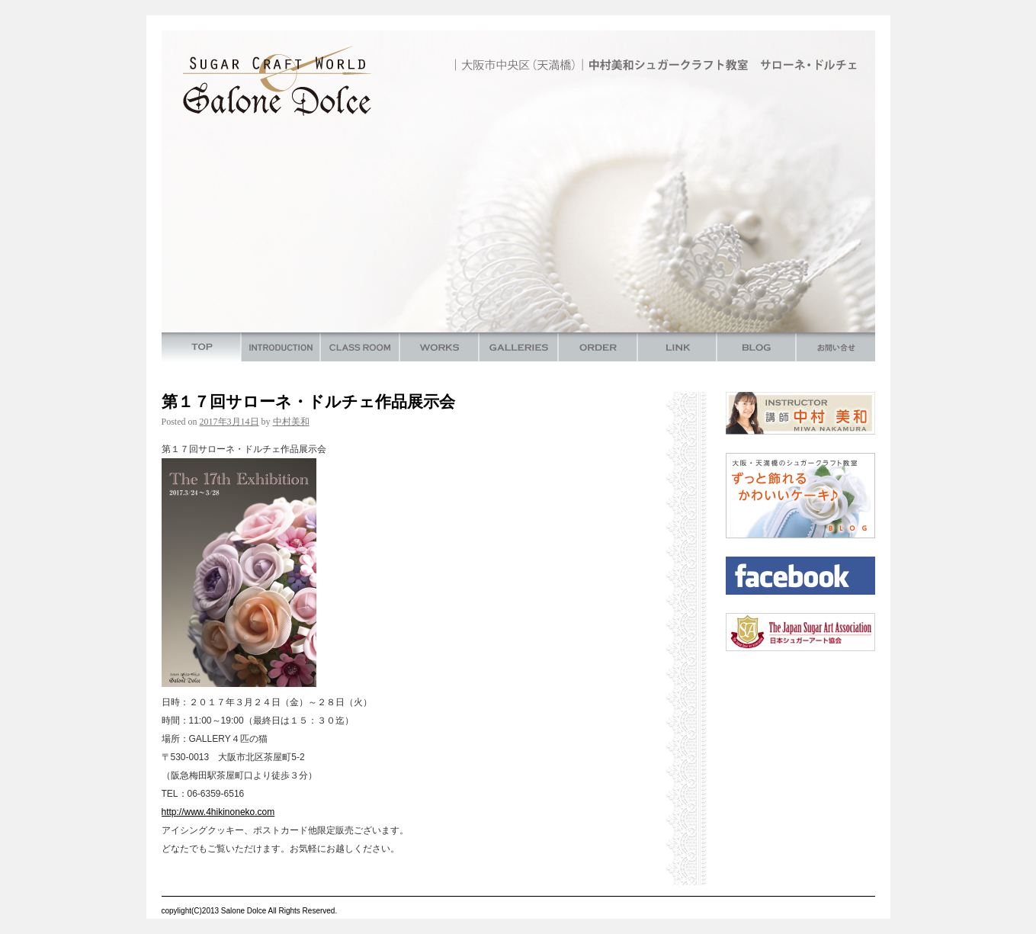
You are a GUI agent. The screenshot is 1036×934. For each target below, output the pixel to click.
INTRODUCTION (280, 346)
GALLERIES (518, 346)
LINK (677, 346)
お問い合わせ (835, 346)
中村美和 (291, 421)
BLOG (756, 346)
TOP (201, 346)
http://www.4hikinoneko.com (218, 812)
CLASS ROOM (359, 346)
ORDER (597, 346)
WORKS (439, 346)
